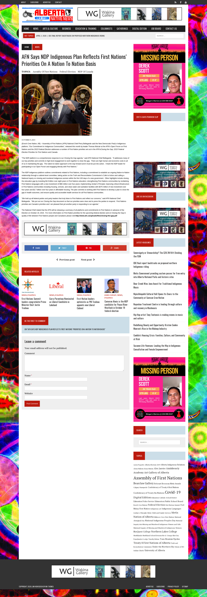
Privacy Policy (173, 594)
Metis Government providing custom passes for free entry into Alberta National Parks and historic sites (160, 280)
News (33, 29)
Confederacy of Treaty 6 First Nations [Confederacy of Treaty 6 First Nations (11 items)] (164, 495)
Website (26, 393)
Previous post (64, 260)
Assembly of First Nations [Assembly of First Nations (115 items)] (158, 485)
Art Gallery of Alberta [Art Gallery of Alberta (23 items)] (157, 480)
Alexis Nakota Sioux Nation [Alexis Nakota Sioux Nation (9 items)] (144, 476)
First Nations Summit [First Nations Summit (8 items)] (165, 513)
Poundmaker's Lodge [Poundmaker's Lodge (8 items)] (165, 543)
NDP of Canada (82, 72)
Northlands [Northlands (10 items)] (165, 539)
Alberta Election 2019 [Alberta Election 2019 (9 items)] (153, 472)
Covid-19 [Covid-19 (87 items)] (174, 499)
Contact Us (168, 29)
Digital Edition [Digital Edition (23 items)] (143, 505)
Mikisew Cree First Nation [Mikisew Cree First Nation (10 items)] (144, 524)
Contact (58, 2)
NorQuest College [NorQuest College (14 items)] (170, 535)
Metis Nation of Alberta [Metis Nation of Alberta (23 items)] (172, 520)
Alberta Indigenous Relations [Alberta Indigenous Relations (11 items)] (174, 472)
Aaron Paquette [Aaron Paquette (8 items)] (139, 473)
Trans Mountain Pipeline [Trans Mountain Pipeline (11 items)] (144, 546)
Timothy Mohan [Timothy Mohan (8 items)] (178, 543)
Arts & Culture (47, 29)
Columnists (104, 29)
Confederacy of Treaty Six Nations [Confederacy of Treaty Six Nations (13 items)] (149, 500)
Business (63, 29)
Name (25, 375)
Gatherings (119, 29)
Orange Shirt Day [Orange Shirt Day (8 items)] (151, 543)
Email (25, 384)
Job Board (153, 29)
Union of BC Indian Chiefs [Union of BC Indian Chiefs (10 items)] (158, 554)
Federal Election (65, 72)
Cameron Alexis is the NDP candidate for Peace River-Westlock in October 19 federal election (116, 306)
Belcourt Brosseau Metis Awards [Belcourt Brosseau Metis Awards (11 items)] (168, 491)
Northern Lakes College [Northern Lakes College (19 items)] (147, 538)
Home (23, 29)
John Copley (110, 296)
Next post (87, 260)
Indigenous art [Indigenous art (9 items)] (146, 516)
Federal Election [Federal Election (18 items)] (148, 512)
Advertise (47, 2)
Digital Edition (137, 29)
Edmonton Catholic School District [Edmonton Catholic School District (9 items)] (165, 505)
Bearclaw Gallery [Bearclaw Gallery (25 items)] (144, 491)
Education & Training (83, 29)
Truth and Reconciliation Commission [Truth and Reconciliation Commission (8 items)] (156, 551)
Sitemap (185, 594)
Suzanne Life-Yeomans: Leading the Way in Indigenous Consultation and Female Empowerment (157, 353)
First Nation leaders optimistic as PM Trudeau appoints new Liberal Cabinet (88, 302)
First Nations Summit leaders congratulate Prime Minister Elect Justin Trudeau (31, 304)
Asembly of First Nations (42, 72)
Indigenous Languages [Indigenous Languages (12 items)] (162, 516)
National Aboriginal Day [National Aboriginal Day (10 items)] (164, 524)
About (23, 2)
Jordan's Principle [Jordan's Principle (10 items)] (179, 516)
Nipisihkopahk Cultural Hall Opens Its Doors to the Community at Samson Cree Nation (156, 301)
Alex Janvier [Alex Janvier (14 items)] (161, 476)
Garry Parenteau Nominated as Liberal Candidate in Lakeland (59, 302)
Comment (27, 353)
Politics (29, 296)
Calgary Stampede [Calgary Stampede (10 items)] (141, 495)
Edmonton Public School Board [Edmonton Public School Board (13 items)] (161, 509)
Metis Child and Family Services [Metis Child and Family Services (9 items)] (146, 521)
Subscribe (34, 2)
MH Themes (49, 594)
